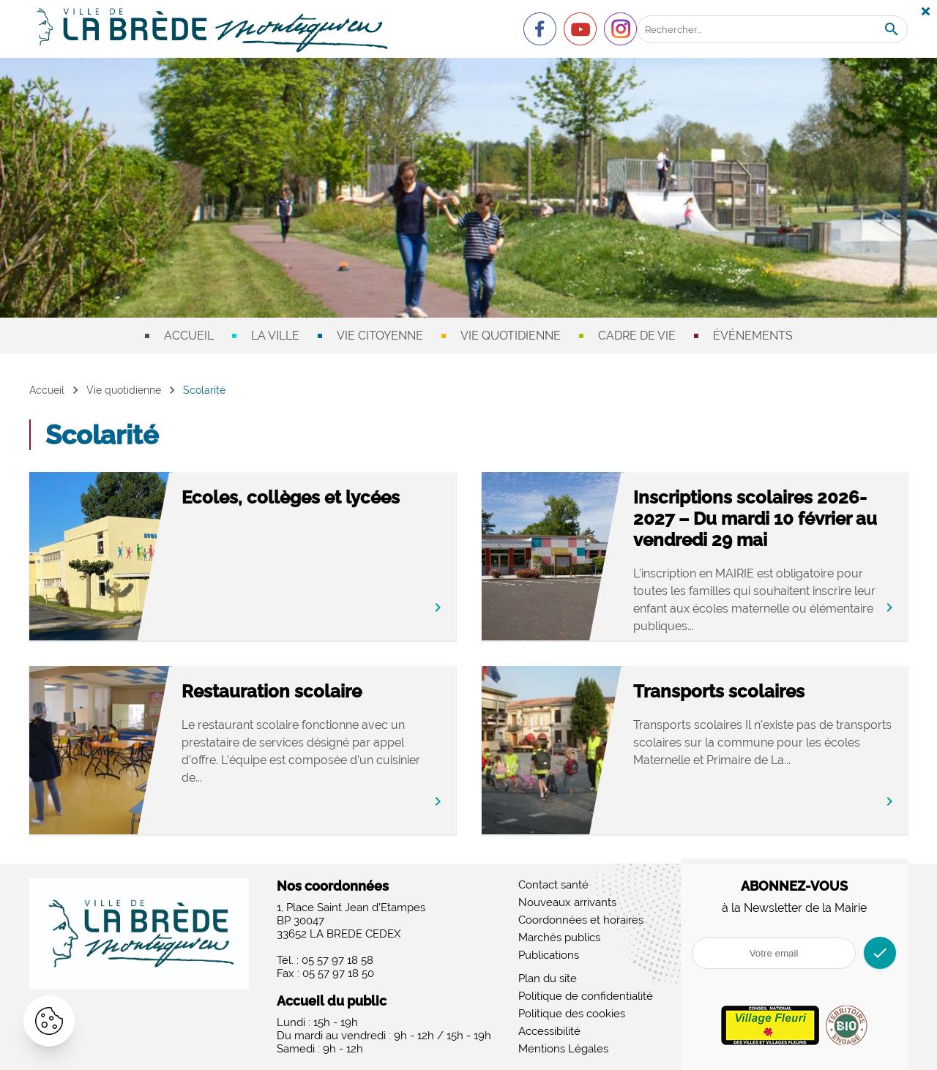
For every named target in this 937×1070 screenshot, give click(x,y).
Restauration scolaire (272, 691)
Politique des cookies (571, 1013)
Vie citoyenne (380, 336)
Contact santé (553, 884)
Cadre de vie (637, 336)
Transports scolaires (719, 691)
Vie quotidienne (510, 336)
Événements (753, 336)
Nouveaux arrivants (567, 902)
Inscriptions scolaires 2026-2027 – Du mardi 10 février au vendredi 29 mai (755, 518)
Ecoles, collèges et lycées (291, 497)
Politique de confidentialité (585, 996)
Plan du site (547, 978)
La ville (275, 336)
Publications (548, 955)
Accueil (189, 336)
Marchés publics (559, 937)
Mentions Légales (563, 1048)
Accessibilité (549, 1031)
